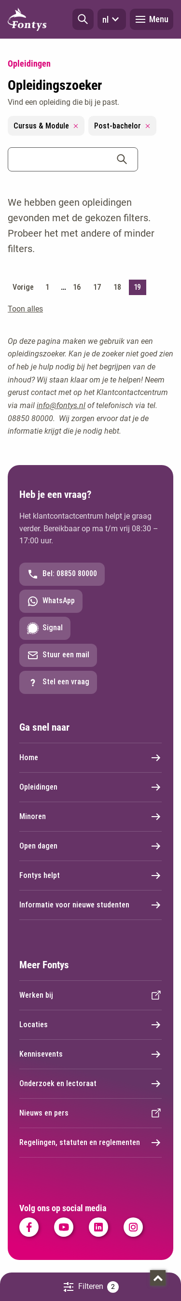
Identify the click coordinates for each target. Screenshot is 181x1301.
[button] (83, 19)
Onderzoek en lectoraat (90, 1083)
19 (137, 287)
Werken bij (90, 995)
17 (96, 287)
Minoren (90, 816)
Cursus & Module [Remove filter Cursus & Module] (46, 125)
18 (117, 287)
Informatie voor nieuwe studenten (90, 905)
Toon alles (25, 308)
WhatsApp (51, 601)
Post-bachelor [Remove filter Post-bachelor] (122, 125)
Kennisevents (90, 1054)
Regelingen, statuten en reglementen (90, 1142)
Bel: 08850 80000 (62, 574)
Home (90, 758)
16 (76, 287)
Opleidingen (90, 787)
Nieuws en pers (90, 1113)
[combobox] (73, 159)
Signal (45, 628)
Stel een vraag (58, 682)
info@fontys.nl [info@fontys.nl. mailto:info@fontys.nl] (61, 405)
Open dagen (90, 846)
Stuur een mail (58, 655)
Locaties (90, 1025)
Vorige (23, 287)
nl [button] (111, 19)
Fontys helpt (90, 875)
